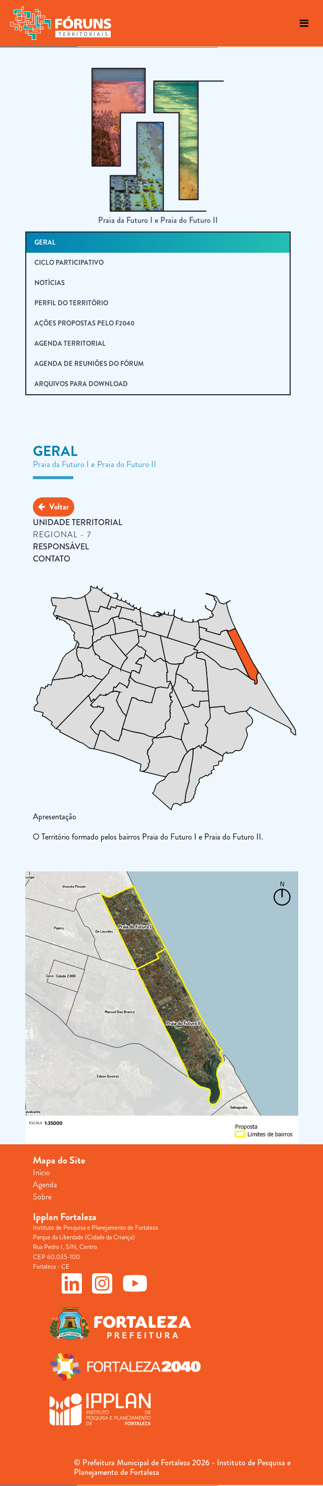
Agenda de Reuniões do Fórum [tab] (89, 363)
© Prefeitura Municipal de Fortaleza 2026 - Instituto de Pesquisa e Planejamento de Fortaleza (182, 1467)
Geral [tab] (45, 242)
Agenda (45, 1184)
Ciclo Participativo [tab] (69, 262)
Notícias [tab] (49, 283)
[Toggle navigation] (304, 23)
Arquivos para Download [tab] (81, 384)
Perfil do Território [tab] (71, 303)
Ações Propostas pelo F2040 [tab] (84, 323)
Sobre (42, 1196)
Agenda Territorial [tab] (70, 343)
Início (41, 1172)
